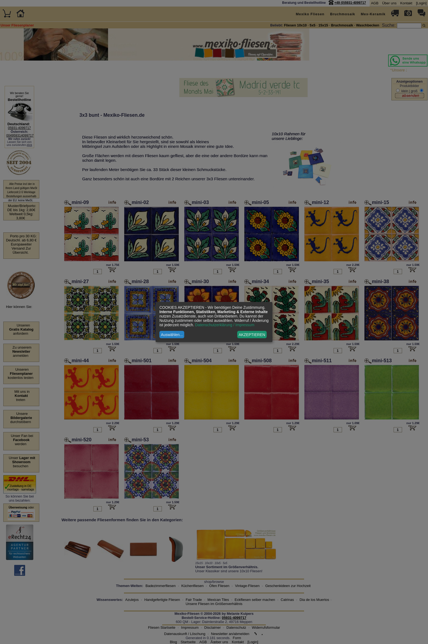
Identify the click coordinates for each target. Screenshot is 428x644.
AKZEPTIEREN (252, 335)
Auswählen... (172, 335)
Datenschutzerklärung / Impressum (224, 325)
